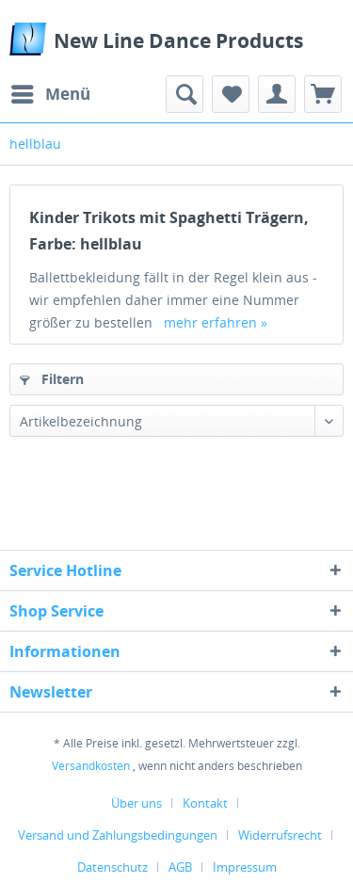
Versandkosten (91, 766)
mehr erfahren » (215, 322)
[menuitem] (50, 94)
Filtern (52, 379)
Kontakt (205, 803)
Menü (50, 91)
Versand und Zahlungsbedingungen (117, 835)
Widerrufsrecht (280, 835)
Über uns (136, 803)
